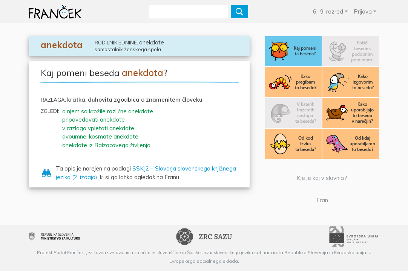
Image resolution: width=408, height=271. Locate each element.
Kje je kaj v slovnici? (322, 177)
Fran (322, 200)
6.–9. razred (328, 11)
